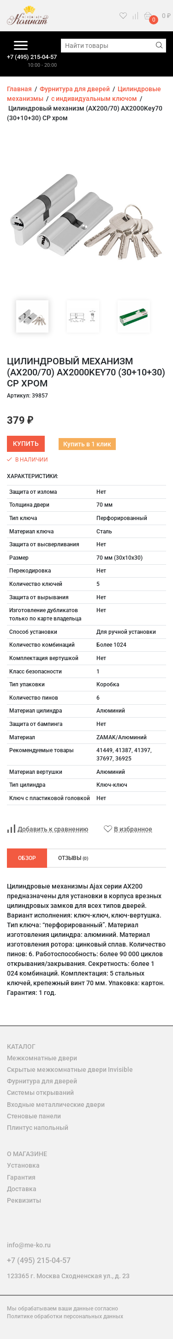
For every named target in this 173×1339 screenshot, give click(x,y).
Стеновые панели (34, 1116)
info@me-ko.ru (29, 1245)
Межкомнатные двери (42, 1058)
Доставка (21, 1189)
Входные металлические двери (56, 1104)
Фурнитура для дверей (42, 1081)
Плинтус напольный (37, 1127)
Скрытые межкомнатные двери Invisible (70, 1069)
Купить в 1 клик (87, 444)
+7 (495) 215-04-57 (32, 56)
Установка (23, 1165)
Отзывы (73, 858)
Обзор (27, 858)
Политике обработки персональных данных (65, 1316)
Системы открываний (40, 1092)
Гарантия (21, 1177)
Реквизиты (24, 1200)
